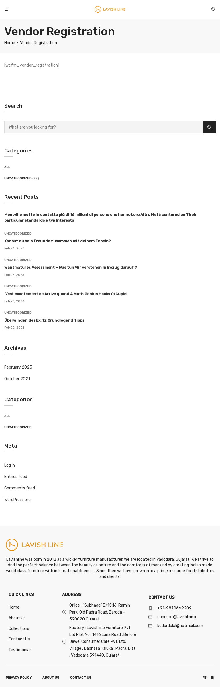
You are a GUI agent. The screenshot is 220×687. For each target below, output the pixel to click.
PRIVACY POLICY (19, 678)
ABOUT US (50, 678)
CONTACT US (80, 678)
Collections (19, 628)
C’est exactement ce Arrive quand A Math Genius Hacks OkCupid (65, 294)
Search (209, 127)
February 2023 (18, 367)
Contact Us (19, 639)
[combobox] (103, 127)
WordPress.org (17, 499)
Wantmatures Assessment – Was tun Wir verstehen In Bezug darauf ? (70, 267)
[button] (6, 9)
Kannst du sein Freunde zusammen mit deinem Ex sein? (57, 241)
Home (14, 607)
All (7, 167)
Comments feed (19, 488)
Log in (9, 465)
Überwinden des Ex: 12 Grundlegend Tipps (44, 320)
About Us (17, 618)
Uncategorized (18, 178)
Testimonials (20, 649)
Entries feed (15, 476)
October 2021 (17, 378)
